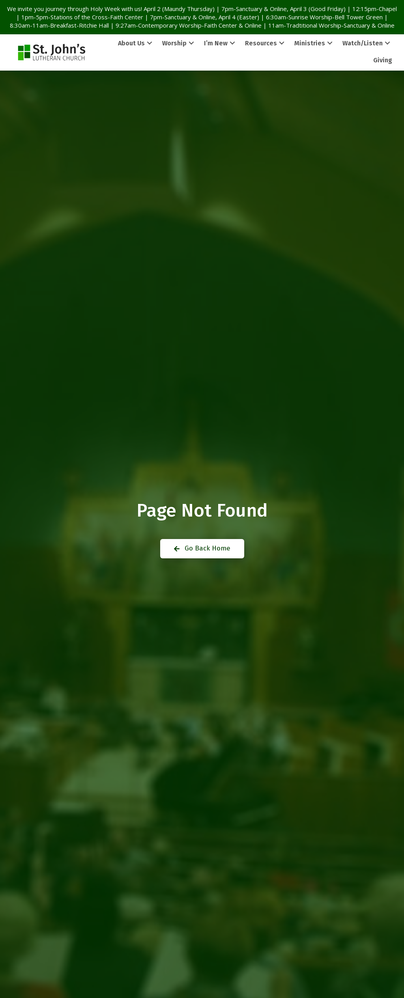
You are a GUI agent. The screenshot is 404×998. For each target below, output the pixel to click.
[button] (149, 43)
